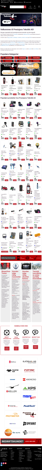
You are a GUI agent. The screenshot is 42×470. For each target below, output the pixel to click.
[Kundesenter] (30, 7)
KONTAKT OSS (26, 347)
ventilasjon (15, 37)
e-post (30, 48)
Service (12, 456)
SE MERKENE (7, 348)
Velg (23, 118)
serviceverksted (22, 44)
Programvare (21, 458)
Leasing (12, 459)
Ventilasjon (29, 457)
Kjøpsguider (30, 452)
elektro (11, 37)
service (7, 45)
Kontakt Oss (5, 460)
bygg (9, 37)
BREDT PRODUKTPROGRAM (9, 337)
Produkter (12, 452)
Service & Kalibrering (18, 2)
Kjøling (29, 459)
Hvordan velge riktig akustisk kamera (25, 275)
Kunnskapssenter (6, 2)
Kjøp (7, 94)
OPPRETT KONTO (35, 347)
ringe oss (24, 48)
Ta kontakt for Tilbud (6, 251)
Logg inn (35, 7)
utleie (23, 45)
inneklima (19, 37)
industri (23, 37)
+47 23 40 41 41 (3, 453)
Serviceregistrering (22, 450)
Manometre (14, 278)
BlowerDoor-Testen (6, 272)
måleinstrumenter (26, 34)
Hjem (12, 450)
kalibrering (3, 45)
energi (26, 37)
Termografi (15, 34)
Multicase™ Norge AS (29, 468)
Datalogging (30, 460)
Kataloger (29, 450)
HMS (30, 37)
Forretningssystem (12, 468)
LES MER (16, 348)
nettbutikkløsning (20, 468)
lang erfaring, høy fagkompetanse (8, 44)
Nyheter (12, 453)
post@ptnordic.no (10, 0)
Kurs (11, 2)
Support (4, 458)
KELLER (13, 295)
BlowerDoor (30, 456)
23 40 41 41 (4, 0)
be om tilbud (35, 48)
